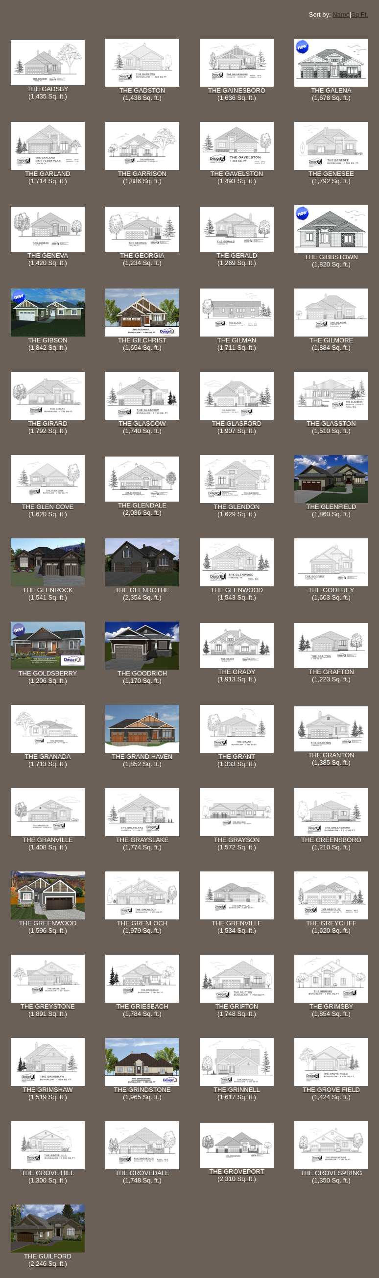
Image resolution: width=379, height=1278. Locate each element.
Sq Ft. (359, 14)
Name (341, 14)
